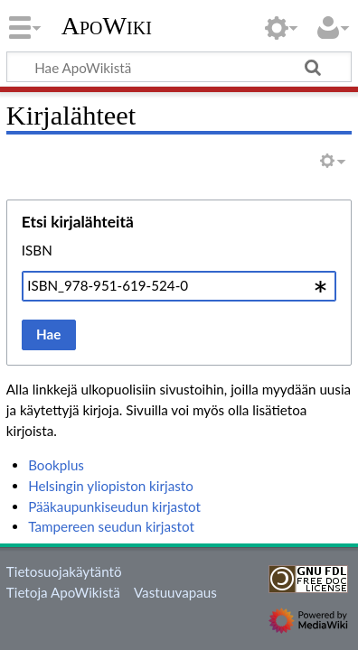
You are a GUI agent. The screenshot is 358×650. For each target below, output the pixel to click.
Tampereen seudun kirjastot (111, 526)
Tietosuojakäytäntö (64, 571)
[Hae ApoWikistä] (179, 66)
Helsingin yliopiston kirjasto (110, 486)
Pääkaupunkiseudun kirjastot (114, 506)
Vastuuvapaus (175, 592)
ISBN (37, 250)
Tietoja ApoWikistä (63, 592)
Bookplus (56, 465)
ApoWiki (106, 26)
